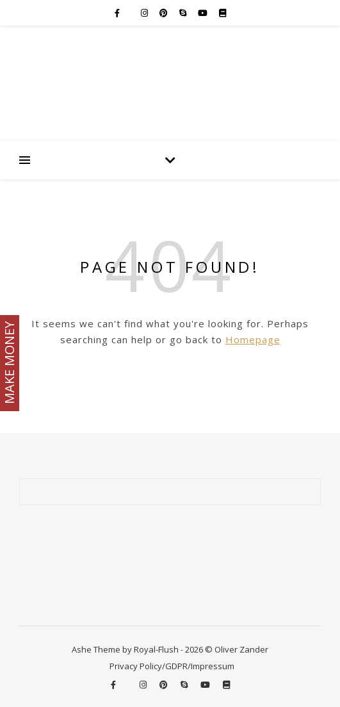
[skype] (183, 13)
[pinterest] (164, 13)
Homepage (252, 339)
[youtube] (203, 13)
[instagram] (145, 13)
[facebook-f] (118, 13)
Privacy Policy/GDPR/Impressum (171, 666)
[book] (222, 13)
